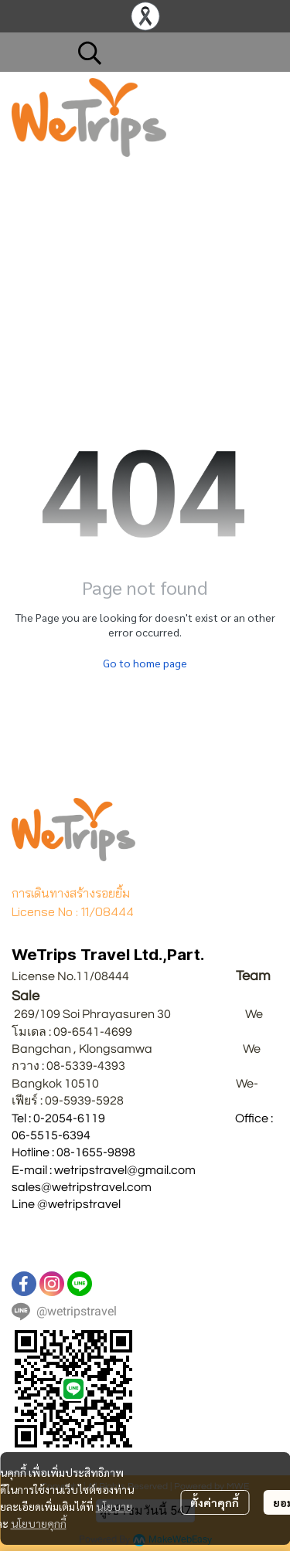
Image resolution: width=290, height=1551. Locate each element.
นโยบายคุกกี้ (39, 1523)
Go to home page (145, 663)
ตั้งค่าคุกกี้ (214, 1502)
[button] (170, 52)
